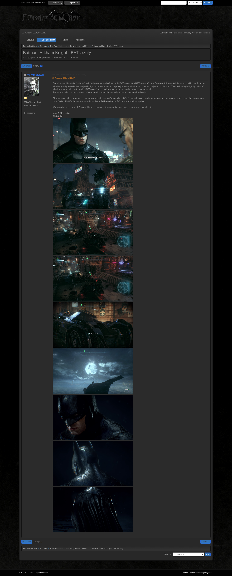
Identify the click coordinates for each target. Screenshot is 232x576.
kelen (77, 46)
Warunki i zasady (196, 573)
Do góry (26, 542)
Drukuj (205, 66)
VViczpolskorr (35, 74)
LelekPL (84, 46)
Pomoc (185, 573)
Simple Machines (41, 573)
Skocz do (168, 554)
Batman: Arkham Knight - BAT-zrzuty (69, 75)
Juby (72, 46)
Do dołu (26, 66)
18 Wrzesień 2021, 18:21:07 (63, 78)
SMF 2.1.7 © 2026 (26, 573)
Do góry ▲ (208, 573)
